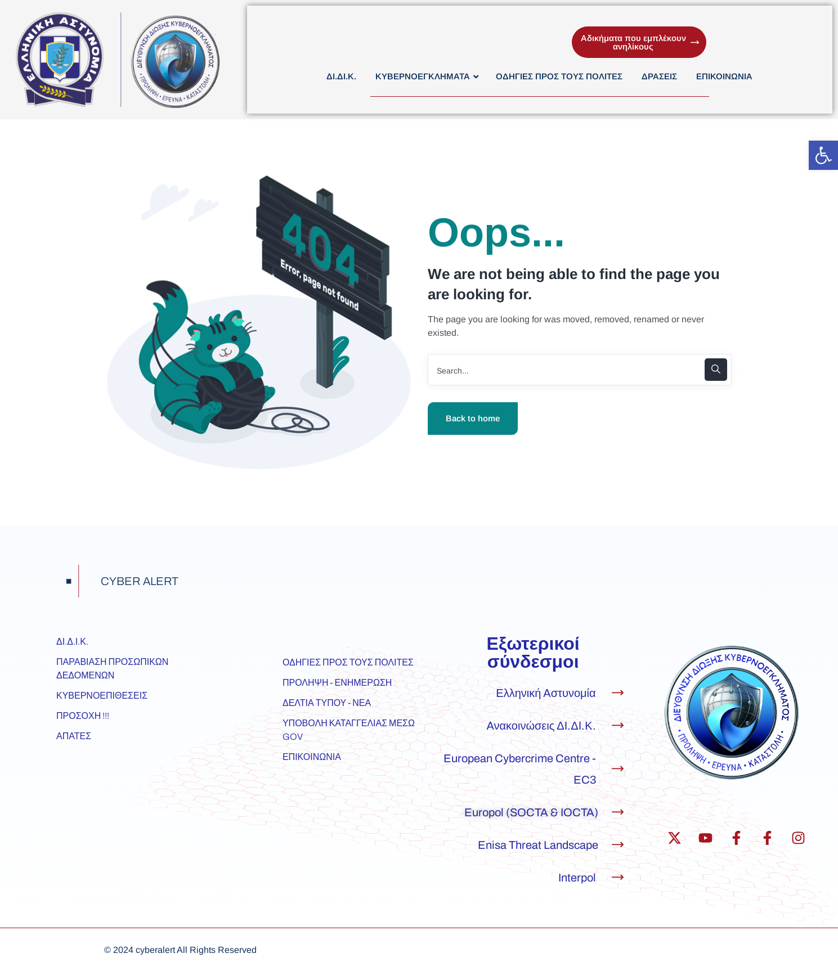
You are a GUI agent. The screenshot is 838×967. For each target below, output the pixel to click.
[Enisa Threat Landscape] (618, 845)
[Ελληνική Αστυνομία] (618, 693)
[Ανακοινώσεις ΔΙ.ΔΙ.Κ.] (618, 725)
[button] (823, 155)
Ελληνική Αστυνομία (545, 693)
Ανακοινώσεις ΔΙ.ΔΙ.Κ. (541, 725)
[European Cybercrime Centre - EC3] (618, 769)
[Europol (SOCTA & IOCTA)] (618, 812)
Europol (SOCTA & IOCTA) (531, 812)
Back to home (473, 418)
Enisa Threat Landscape (538, 845)
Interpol (577, 877)
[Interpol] (618, 877)
